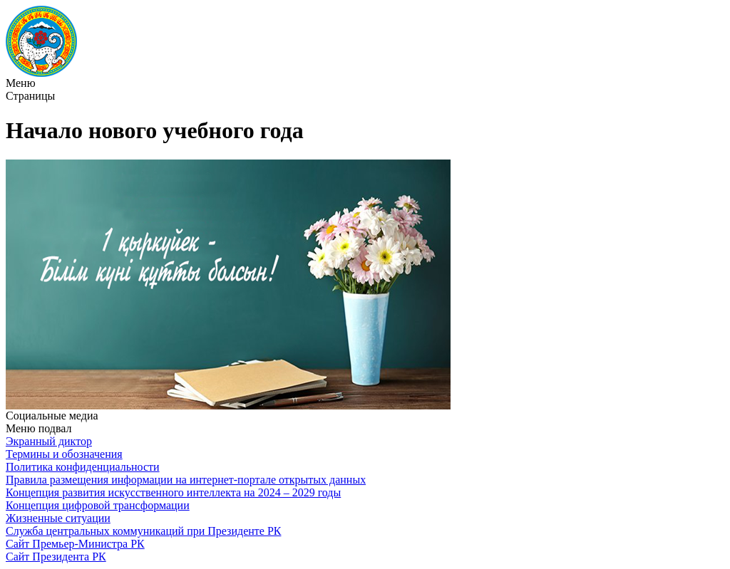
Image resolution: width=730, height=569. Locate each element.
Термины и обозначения (64, 454)
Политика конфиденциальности (83, 467)
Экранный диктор (49, 441)
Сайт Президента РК (56, 556)
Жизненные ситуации (58, 518)
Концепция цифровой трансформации (98, 505)
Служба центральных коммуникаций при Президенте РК (143, 531)
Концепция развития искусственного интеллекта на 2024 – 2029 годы (173, 492)
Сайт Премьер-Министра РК (75, 544)
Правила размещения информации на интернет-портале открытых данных (186, 480)
